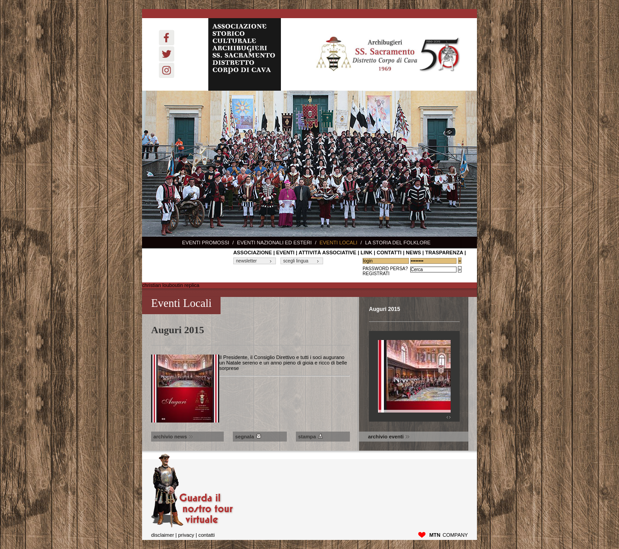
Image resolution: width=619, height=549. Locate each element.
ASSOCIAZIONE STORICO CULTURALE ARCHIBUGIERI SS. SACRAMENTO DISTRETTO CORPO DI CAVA (244, 54)
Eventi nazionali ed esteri (274, 242)
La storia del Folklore (397, 242)
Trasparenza (444, 252)
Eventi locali (338, 242)
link (366, 252)
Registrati (376, 273)
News (413, 252)
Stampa (310, 436)
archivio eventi (388, 436)
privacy (186, 535)
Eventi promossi (205, 242)
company (448, 535)
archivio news (173, 436)
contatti (389, 252)
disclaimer (162, 535)
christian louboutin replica (170, 285)
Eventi (285, 252)
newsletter (246, 260)
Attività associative (327, 252)
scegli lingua (295, 260)
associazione (252, 252)
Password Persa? (385, 268)
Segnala (248, 436)
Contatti (206, 535)
